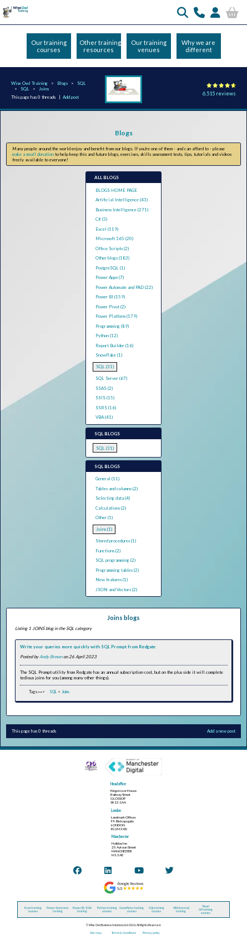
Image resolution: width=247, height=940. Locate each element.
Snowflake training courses (131, 909)
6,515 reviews (219, 93)
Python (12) (106, 335)
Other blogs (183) (112, 258)
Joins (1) (104, 529)
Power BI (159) (110, 296)
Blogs (62, 83)
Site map (96, 932)
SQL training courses (156, 909)
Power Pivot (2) (110, 306)
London (116, 810)
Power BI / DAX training (82, 909)
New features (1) (111, 579)
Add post (71, 97)
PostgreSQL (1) (110, 268)
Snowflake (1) (108, 355)
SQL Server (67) (111, 378)
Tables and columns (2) (116, 488)
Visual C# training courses (206, 909)
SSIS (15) (104, 397)
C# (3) (101, 219)
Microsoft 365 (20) (114, 238)
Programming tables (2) (117, 570)
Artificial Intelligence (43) (121, 199)
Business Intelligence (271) (121, 209)
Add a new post (221, 731)
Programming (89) (112, 326)
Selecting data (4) (112, 498)
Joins (44, 89)
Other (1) (104, 517)
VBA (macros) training (181, 909)
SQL (81, 83)
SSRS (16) (105, 407)
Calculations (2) (110, 508)
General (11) (107, 478)
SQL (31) (105, 366)
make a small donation (33, 154)
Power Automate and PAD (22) (124, 287)
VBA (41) (104, 417)
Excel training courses (33, 909)
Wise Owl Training (29, 83)
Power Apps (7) (109, 277)
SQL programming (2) (115, 560)
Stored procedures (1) (115, 540)
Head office (118, 784)
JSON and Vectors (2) (116, 589)
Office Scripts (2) (112, 248)
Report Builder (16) (114, 345)
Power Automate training (58, 909)
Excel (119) (106, 229)
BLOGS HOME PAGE (116, 190)
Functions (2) (107, 550)
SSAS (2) (104, 388)
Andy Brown (50, 656)
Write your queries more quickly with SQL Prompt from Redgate (87, 646)
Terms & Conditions (124, 932)
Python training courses (107, 909)
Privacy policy (151, 932)
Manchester (120, 837)
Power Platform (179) (116, 316)
